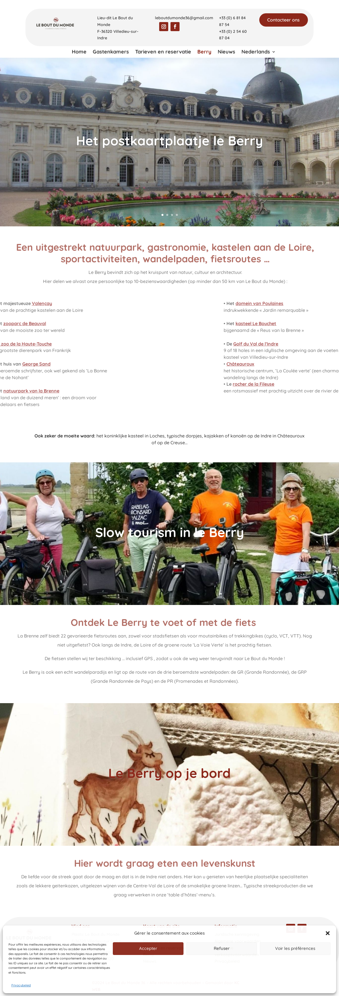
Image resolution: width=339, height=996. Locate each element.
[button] (328, 933)
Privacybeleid (21, 985)
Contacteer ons (283, 20)
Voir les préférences (295, 948)
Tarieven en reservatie (163, 52)
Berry (204, 52)
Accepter (148, 948)
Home (79, 52)
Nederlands (255, 52)
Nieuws (226, 52)
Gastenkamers (111, 52)
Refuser (222, 948)
